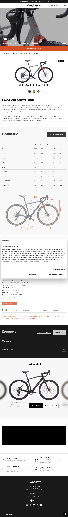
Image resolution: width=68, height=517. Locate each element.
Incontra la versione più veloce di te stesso (38, 1)
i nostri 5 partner (11, 249)
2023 (19, 11)
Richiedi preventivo (34, 48)
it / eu (54, 5)
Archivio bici (13, 11)
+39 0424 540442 (34, 496)
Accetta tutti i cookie (55, 274)
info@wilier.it (32, 493)
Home (8, 11)
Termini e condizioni (45, 462)
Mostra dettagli (58, 269)
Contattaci (10, 460)
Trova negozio (61, 43)
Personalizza (34, 274)
